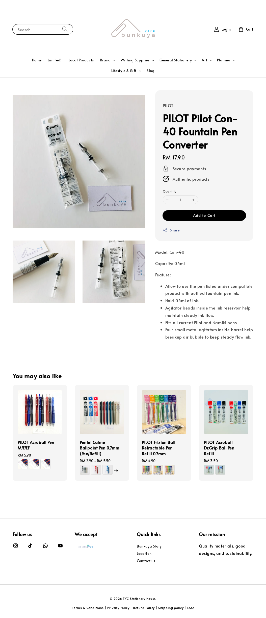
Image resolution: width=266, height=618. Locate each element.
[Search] (65, 29)
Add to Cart (204, 215)
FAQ (190, 607)
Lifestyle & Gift (124, 70)
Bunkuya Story (149, 546)
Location (144, 553)
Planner (223, 60)
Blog (150, 70)
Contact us (146, 560)
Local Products (81, 60)
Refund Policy (144, 607)
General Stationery (175, 60)
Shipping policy (171, 607)
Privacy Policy (118, 607)
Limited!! (55, 60)
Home (37, 60)
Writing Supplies (135, 60)
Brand (105, 60)
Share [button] (171, 230)
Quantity (169, 191)
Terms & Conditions (88, 607)
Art (204, 60)
